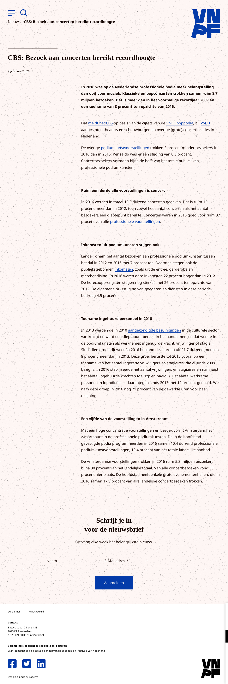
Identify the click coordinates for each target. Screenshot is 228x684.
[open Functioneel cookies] (221, 636)
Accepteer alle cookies (192, 664)
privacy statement (207, 622)
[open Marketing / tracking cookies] (221, 649)
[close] (221, 611)
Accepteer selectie (193, 676)
